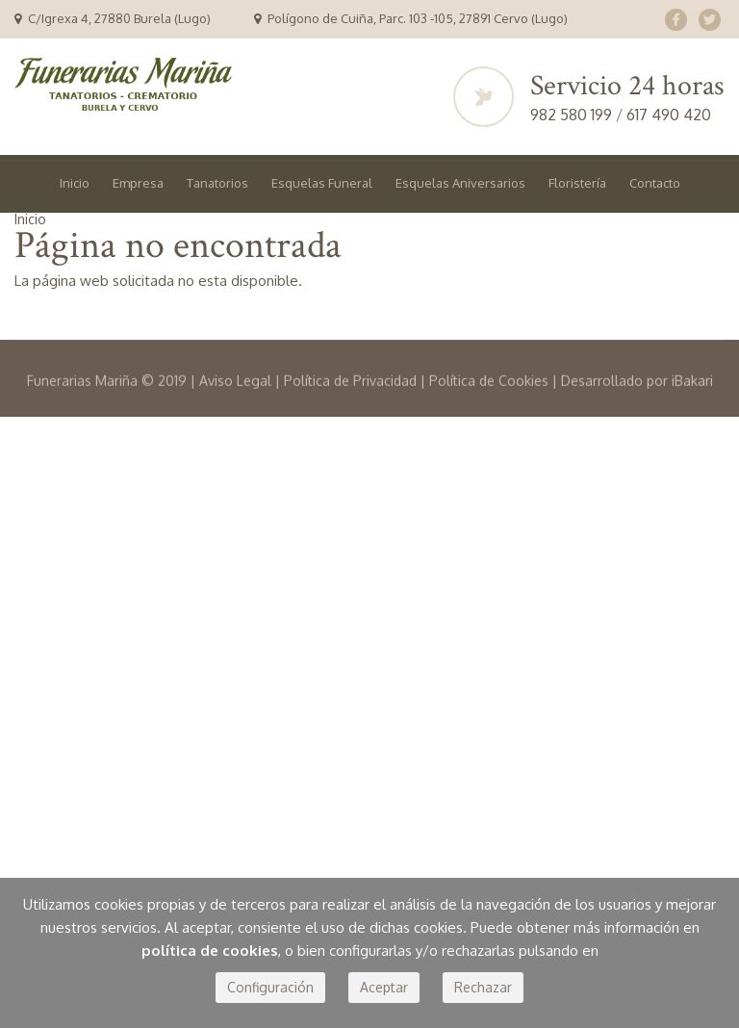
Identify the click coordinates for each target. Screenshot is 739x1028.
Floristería (577, 183)
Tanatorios (217, 183)
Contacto (654, 183)
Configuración (270, 987)
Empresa (138, 183)
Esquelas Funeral (321, 183)
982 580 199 (573, 114)
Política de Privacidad (350, 421)
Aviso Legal (235, 421)
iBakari (692, 421)
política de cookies (209, 950)
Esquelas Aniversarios (460, 183)
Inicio (74, 183)
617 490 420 (668, 114)
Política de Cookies (488, 421)
